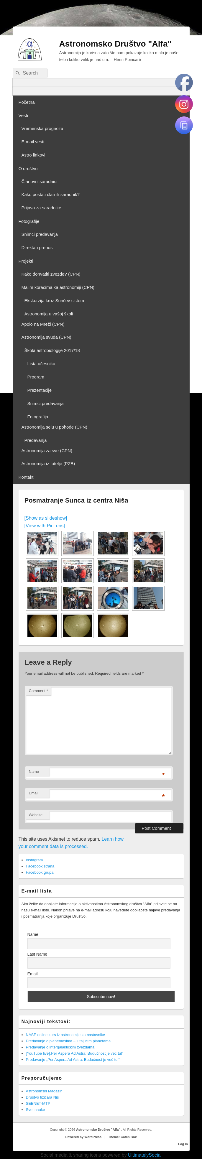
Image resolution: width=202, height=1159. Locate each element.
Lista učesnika (41, 363)
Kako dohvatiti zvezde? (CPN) (51, 273)
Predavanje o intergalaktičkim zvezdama (60, 1047)
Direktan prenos (37, 247)
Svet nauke (35, 1109)
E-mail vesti (33, 141)
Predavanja (35, 440)
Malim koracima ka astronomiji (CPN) (58, 287)
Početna (27, 102)
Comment (38, 691)
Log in (183, 1144)
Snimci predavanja (40, 234)
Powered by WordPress (83, 1137)
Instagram (34, 860)
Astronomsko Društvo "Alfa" (115, 43)
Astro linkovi (33, 154)
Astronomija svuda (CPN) (46, 337)
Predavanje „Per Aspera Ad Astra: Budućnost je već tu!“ (73, 1059)
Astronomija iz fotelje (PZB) (48, 463)
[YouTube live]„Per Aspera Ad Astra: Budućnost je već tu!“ (75, 1053)
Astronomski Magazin (44, 1091)
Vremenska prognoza (42, 128)
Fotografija (37, 416)
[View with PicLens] (44, 525)
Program (36, 376)
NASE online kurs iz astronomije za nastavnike (65, 1035)
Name (34, 771)
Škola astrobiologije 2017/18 (52, 350)
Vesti (23, 115)
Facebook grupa (40, 872)
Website (36, 815)
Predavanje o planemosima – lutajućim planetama (68, 1041)
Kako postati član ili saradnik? (51, 194)
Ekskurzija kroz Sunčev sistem (54, 300)
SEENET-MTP (38, 1103)
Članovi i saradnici (40, 181)
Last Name (37, 954)
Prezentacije (39, 390)
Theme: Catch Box (122, 1137)
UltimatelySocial (145, 1155)
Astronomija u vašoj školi (48, 313)
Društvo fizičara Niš (42, 1097)
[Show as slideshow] (45, 518)
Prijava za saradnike (41, 207)
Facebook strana (40, 866)
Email (34, 793)
